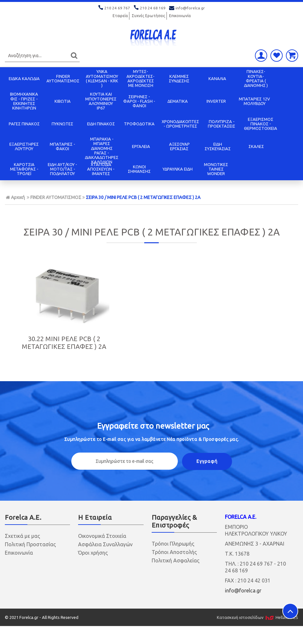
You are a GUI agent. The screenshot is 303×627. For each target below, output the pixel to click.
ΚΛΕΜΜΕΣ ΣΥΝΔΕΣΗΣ (179, 78)
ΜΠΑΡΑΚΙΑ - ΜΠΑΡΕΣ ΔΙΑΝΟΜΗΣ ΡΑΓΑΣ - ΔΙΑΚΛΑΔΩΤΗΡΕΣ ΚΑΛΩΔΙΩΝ (101, 150)
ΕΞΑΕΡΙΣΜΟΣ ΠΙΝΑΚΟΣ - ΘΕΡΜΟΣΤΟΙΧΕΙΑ (260, 124)
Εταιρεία (120, 16)
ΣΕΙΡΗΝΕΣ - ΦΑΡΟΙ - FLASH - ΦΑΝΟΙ (139, 101)
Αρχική (15, 197)
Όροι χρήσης (93, 551)
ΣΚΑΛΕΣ (256, 146)
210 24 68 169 (150, 8)
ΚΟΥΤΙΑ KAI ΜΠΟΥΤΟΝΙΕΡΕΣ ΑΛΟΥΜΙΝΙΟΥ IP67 (100, 101)
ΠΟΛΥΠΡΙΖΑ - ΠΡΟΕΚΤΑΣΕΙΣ (221, 123)
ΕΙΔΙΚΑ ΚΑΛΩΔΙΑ (24, 78)
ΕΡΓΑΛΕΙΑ (141, 146)
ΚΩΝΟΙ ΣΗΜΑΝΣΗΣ (139, 168)
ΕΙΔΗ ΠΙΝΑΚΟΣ (101, 123)
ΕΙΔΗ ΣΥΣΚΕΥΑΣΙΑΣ (218, 146)
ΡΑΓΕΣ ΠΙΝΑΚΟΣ (24, 123)
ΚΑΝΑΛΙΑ (217, 78)
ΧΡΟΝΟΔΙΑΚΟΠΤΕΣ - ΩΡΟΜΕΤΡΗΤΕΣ (180, 123)
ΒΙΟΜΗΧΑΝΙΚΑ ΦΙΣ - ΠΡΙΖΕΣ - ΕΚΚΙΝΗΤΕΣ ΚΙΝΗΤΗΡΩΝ (24, 101)
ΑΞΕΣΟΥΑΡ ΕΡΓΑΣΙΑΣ (179, 146)
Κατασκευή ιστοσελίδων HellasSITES (257, 615)
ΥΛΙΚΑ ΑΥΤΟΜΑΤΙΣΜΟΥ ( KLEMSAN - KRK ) (102, 78)
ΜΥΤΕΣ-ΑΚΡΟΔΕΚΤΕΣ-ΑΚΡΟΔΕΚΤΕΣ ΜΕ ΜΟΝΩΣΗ (140, 78)
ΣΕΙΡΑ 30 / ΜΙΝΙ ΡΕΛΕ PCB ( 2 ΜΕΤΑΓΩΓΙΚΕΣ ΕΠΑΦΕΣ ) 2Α (143, 197)
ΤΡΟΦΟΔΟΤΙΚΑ (139, 123)
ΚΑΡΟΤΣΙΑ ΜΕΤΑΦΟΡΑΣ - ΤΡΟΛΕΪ (24, 169)
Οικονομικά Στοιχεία (102, 534)
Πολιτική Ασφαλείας (175, 559)
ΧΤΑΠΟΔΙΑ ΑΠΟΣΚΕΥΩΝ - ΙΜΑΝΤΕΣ (101, 169)
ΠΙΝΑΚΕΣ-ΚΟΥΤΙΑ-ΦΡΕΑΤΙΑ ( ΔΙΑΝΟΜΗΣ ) (256, 78)
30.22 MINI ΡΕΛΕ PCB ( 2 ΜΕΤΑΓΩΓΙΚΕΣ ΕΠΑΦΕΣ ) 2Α (52, 341)
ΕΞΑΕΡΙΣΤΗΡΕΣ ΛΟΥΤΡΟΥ (24, 146)
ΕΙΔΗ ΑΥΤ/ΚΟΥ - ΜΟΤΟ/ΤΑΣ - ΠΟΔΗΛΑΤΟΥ (62, 169)
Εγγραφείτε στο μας (153, 424)
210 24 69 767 (114, 8)
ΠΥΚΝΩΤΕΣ (62, 123)
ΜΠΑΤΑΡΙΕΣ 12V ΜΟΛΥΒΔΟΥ (254, 101)
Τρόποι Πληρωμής (173, 542)
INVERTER (216, 101)
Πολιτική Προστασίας (30, 543)
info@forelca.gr (187, 8)
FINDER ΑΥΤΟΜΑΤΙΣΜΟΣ (62, 78)
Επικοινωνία (180, 16)
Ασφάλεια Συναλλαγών (105, 543)
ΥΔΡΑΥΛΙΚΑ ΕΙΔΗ (178, 169)
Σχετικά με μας (22, 534)
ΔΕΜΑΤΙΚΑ (177, 101)
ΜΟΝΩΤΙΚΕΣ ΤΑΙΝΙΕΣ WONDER (216, 169)
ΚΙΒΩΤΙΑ (63, 101)
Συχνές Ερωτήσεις (148, 16)
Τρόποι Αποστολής (174, 550)
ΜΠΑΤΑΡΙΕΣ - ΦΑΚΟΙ (62, 146)
